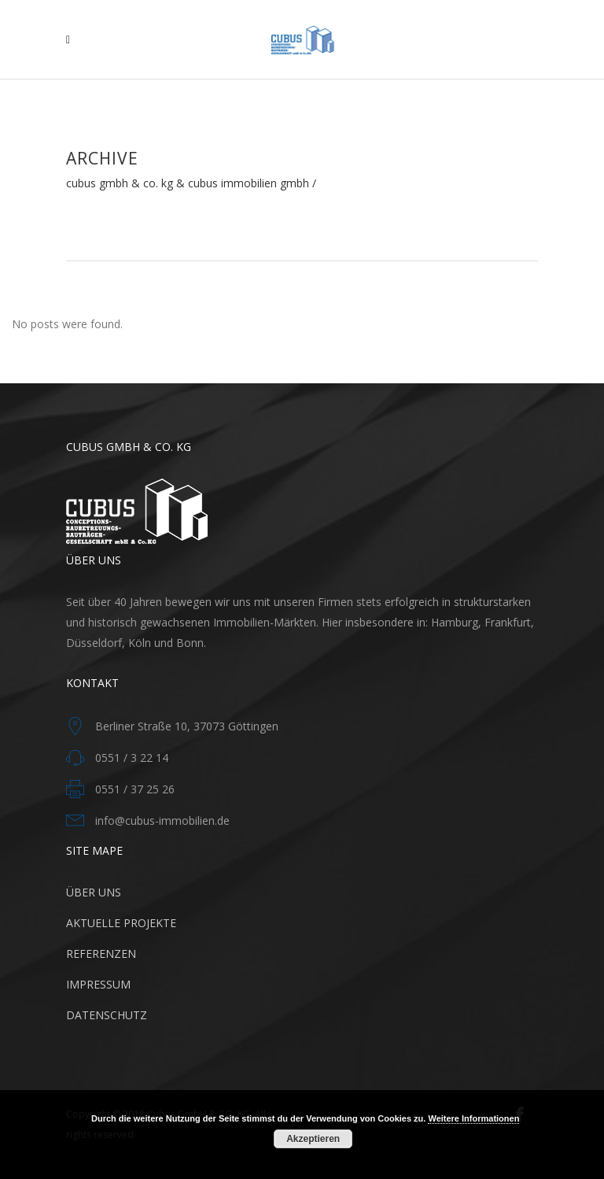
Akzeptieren (313, 1138)
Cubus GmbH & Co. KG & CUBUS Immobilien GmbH (187, 183)
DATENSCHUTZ (106, 1014)
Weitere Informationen (473, 1118)
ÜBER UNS (93, 892)
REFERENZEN (101, 953)
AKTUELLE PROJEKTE (121, 922)
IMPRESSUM (98, 984)
